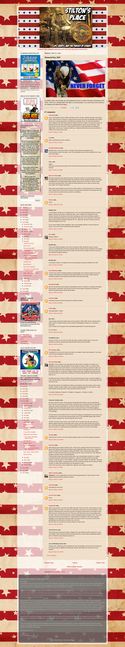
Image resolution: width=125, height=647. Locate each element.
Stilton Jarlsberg (54, 473)
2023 (24, 215)
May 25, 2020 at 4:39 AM (55, 170)
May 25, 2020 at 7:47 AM (55, 254)
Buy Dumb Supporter (29, 266)
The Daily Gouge (25, 343)
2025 (24, 210)
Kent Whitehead (53, 270)
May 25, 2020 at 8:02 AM (55, 279)
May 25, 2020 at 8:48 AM (55, 313)
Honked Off (27, 250)
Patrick (51, 200)
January (26, 286)
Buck (50, 234)
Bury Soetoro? (28, 264)
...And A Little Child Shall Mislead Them (30, 258)
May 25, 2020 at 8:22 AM (55, 303)
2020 (24, 222)
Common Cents (24, 334)
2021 (24, 219)
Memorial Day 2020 (29, 248)
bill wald (51, 435)
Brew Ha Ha (27, 245)
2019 (24, 289)
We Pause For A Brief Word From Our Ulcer (31, 269)
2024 (24, 212)
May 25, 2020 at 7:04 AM (55, 229)
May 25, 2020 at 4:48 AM (55, 194)
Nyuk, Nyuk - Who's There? (31, 273)
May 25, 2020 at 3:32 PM (55, 500)
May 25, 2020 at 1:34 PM (55, 479)
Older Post (100, 563)
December (27, 224)
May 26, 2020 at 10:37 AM (56, 538)
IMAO (22, 339)
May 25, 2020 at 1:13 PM (55, 467)
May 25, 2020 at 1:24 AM (55, 132)
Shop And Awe (28, 275)
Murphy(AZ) (52, 284)
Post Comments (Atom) (58, 572)
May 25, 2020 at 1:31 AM (55, 142)
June (25, 239)
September (27, 231)
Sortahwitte (52, 505)
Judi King (51, 485)
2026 (24, 207)
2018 (24, 291)
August (26, 234)
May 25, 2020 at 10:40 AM (56, 356)
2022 (24, 217)
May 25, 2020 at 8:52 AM (55, 332)
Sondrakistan (24, 341)
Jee (50, 137)
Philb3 (51, 308)
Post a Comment (51, 555)
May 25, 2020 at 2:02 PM (55, 489)
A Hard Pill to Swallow (30, 253)
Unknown (51, 298)
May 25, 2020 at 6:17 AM (55, 204)
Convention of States (26, 336)
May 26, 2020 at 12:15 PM (56, 552)
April (25, 278)
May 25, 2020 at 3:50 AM (55, 156)
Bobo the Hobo (53, 175)
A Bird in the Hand (29, 243)
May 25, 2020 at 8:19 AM (55, 292)
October (26, 229)
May (25, 241)
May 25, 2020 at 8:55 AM (55, 344)
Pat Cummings (53, 362)
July (25, 236)
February (26, 283)
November (27, 226)
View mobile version (74, 567)
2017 (24, 293)
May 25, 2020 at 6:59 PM (55, 524)
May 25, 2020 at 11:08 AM (56, 429)
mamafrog (52, 115)
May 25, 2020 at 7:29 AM (55, 239)
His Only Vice (27, 262)
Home (75, 563)
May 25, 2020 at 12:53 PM (56, 439)
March (26, 281)
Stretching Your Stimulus (30, 255)
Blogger (72, 640)
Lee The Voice (53, 495)
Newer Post (49, 563)
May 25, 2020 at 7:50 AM (55, 265)
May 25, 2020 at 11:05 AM (56, 394)
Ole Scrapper (52, 350)
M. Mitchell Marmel (54, 148)
